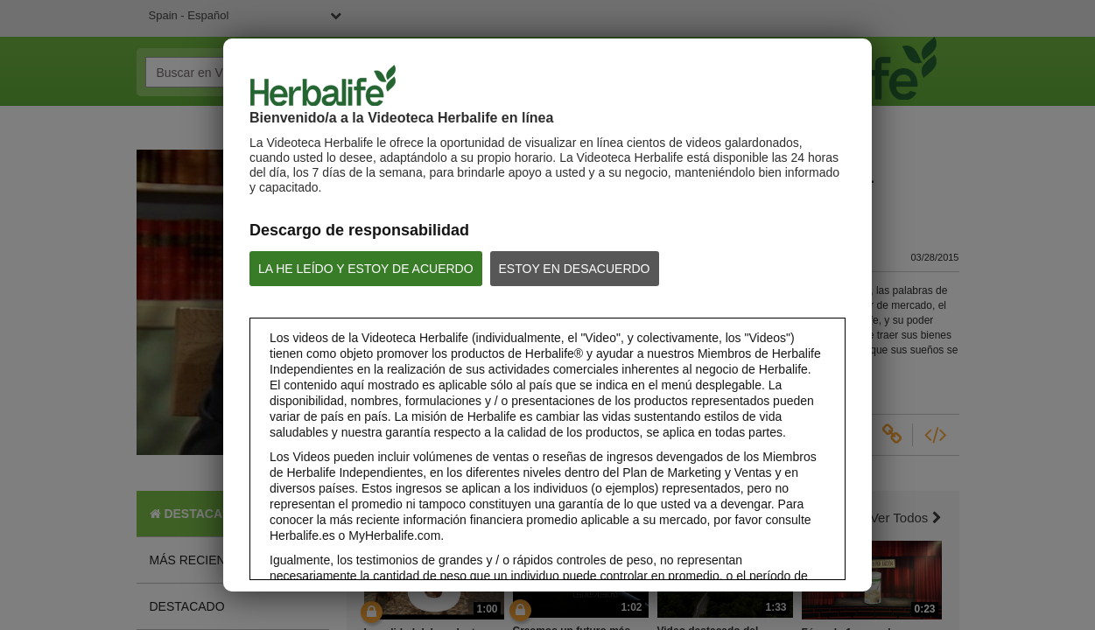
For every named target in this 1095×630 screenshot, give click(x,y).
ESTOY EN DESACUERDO (574, 269)
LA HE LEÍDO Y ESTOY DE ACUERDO (366, 269)
